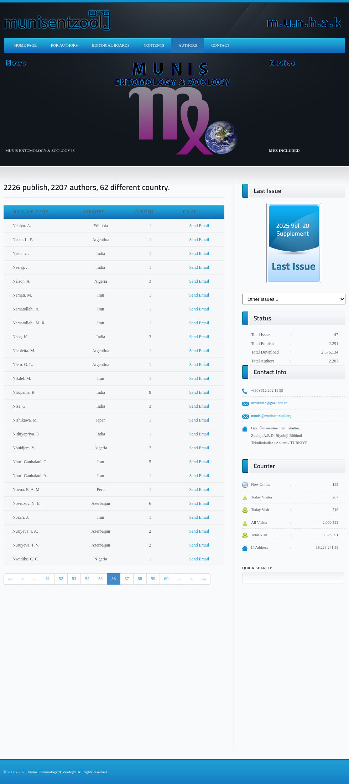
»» (204, 578)
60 (166, 578)
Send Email (199, 225)
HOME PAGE (25, 45)
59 (153, 578)
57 (127, 578)
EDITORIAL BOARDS (110, 45)
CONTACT (220, 45)
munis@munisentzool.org (271, 415)
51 (48, 578)
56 (113, 578)
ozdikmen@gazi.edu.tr (269, 403)
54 (87, 578)
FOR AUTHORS (64, 45)
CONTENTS (154, 45)
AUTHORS (187, 45)
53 (74, 578)
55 (100, 578)
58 (140, 578)
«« (10, 578)
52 (61, 578)
